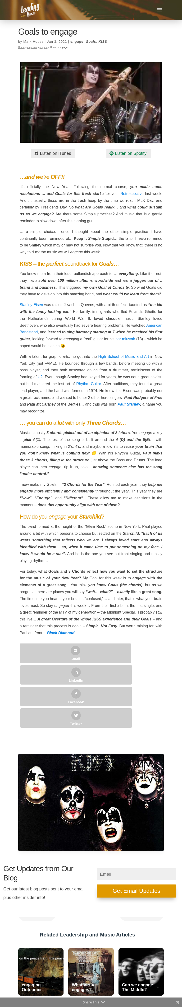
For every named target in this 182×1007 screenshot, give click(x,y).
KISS (102, 41)
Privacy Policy (107, 994)
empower (32, 47)
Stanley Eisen (31, 305)
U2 (40, 377)
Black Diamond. (61, 633)
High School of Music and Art (123, 357)
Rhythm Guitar (88, 384)
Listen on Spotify (130, 153)
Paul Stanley (129, 404)
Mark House (33, 41)
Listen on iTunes (55, 153)
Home (21, 47)
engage (76, 41)
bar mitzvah (125, 339)
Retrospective (132, 194)
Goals (91, 41)
